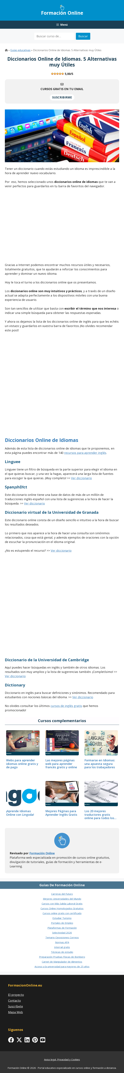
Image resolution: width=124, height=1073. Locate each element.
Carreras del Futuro (62, 893)
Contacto (14, 1000)
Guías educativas (20, 50)
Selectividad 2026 (62, 932)
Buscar (83, 36)
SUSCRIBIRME (62, 97)
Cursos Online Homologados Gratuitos (62, 908)
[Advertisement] (62, 226)
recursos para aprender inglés (85, 453)
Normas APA (62, 942)
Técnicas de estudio (62, 952)
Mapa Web (15, 1012)
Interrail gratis (62, 947)
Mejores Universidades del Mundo (62, 898)
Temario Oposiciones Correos (62, 937)
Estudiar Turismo (62, 918)
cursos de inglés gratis (66, 706)
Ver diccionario (81, 478)
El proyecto (16, 995)
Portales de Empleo (62, 923)
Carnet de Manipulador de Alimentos (62, 961)
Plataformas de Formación (62, 927)
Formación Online (62, 13)
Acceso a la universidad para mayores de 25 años (62, 966)
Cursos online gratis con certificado (62, 913)
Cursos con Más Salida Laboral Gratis (62, 903)
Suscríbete (15, 1006)
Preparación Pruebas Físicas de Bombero (62, 956)
